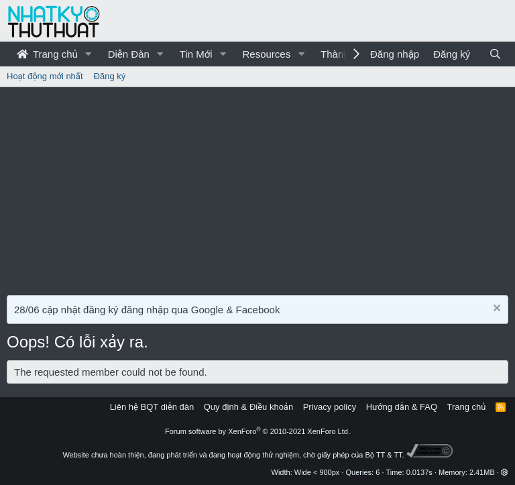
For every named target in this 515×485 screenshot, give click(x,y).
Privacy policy (329, 407)
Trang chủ (47, 54)
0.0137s (419, 472)
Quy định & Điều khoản (248, 407)
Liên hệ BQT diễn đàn (152, 407)
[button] (88, 54)
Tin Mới (196, 54)
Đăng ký (110, 76)
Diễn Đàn (129, 54)
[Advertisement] (257, 188)
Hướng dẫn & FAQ (401, 407)
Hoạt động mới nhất (45, 76)
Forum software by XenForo (257, 431)
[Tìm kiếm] (495, 54)
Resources (266, 54)
